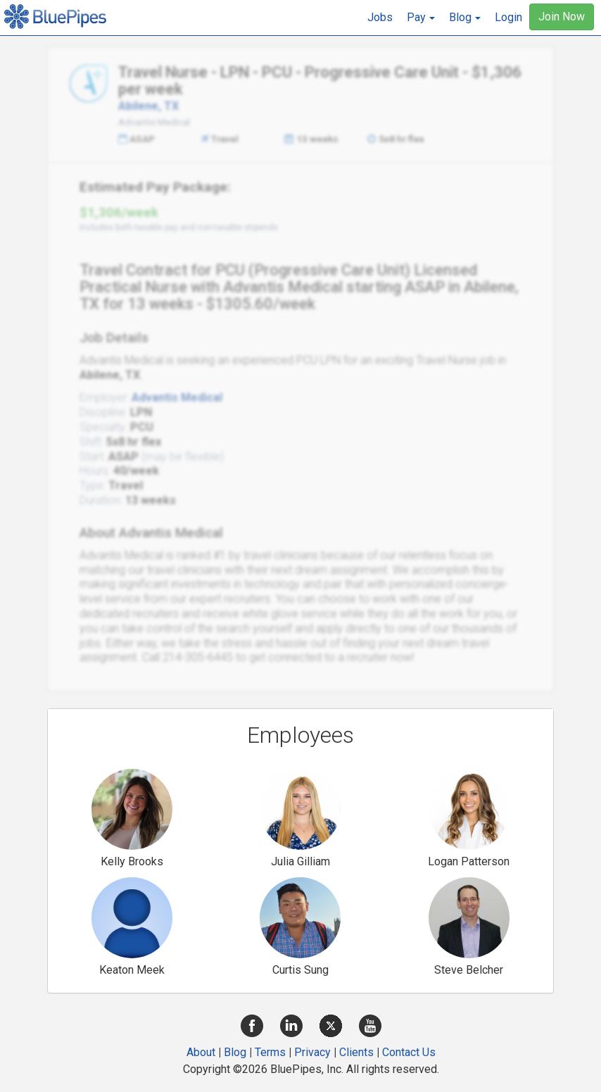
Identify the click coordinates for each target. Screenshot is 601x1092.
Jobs (380, 17)
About (200, 1052)
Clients (356, 1052)
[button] (421, 17)
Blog (235, 1052)
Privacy (312, 1052)
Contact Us (409, 1052)
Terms (270, 1052)
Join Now (561, 16)
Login (508, 17)
